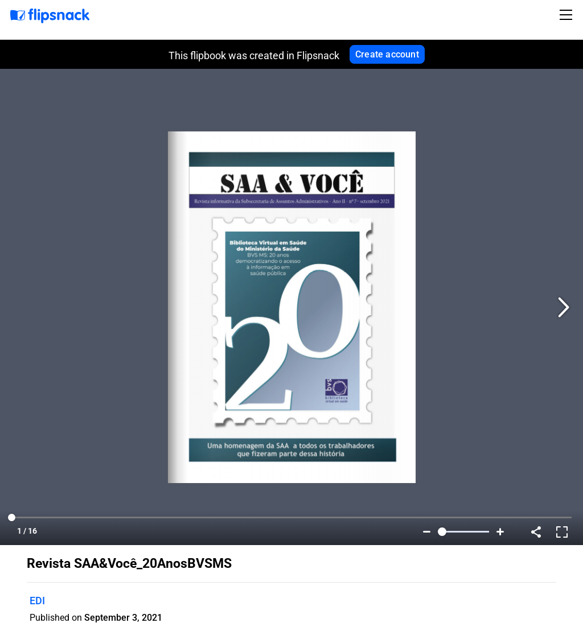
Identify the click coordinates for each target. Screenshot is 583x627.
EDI (37, 601)
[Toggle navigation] (567, 15)
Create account (387, 54)
